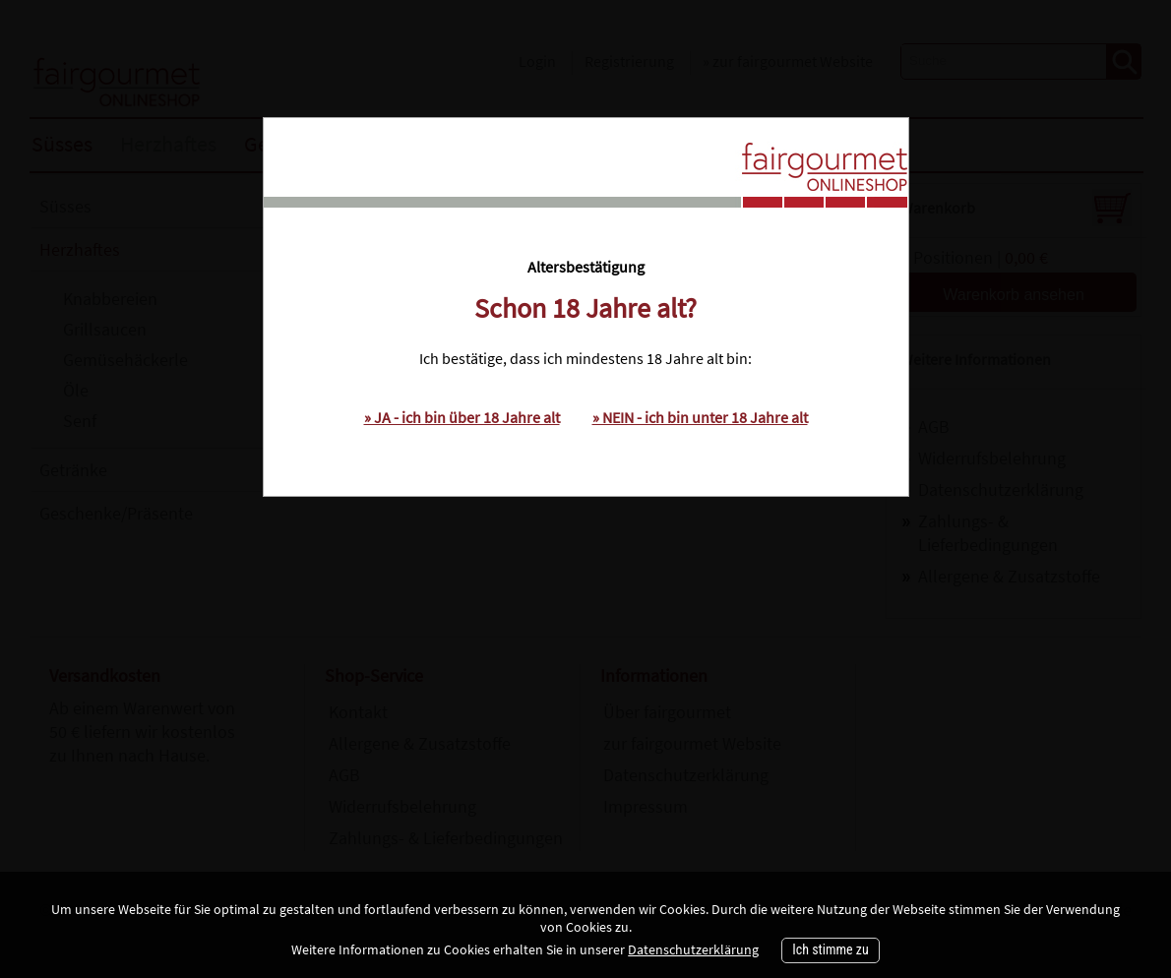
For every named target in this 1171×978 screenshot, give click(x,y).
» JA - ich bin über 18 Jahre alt (462, 417)
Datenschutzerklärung (693, 949)
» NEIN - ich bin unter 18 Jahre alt (700, 417)
